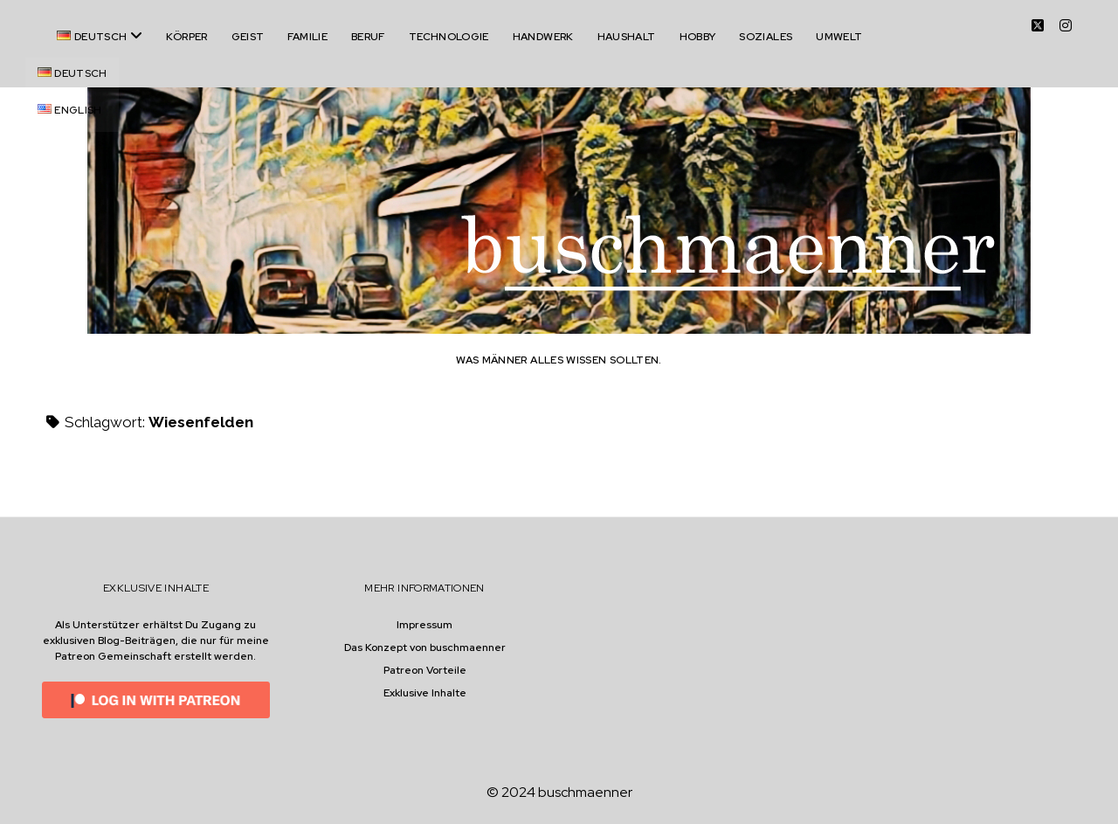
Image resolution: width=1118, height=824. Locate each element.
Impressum (424, 625)
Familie (307, 37)
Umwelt (839, 37)
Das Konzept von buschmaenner (425, 647)
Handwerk (543, 37)
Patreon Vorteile (424, 670)
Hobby (698, 37)
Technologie (449, 37)
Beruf (368, 37)
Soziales (765, 37)
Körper (186, 37)
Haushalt (626, 37)
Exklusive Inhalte (424, 693)
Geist (248, 37)
